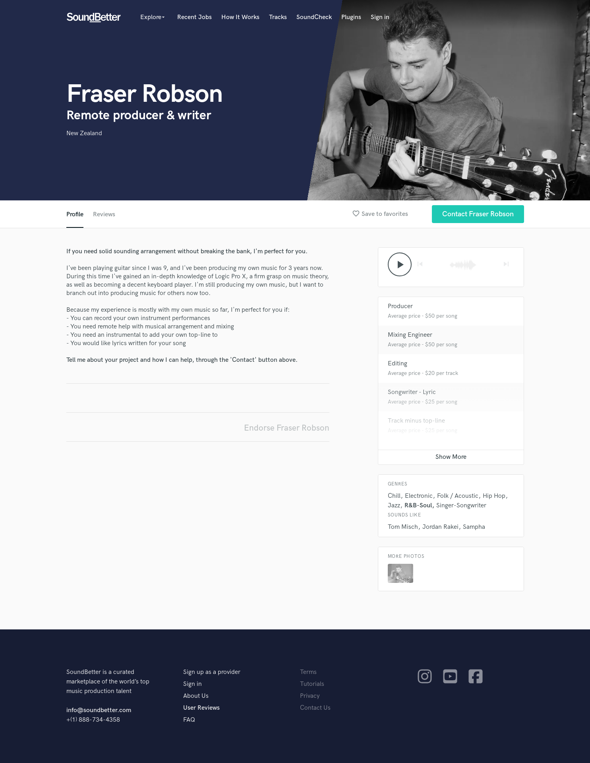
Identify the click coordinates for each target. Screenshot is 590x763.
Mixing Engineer (410, 335)
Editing (397, 363)
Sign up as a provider (211, 672)
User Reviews (201, 708)
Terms (308, 672)
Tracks (278, 17)
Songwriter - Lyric (412, 392)
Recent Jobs (194, 17)
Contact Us (315, 708)
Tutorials (312, 684)
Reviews (104, 214)
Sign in (380, 17)
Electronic (419, 496)
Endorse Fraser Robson (286, 428)
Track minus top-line (416, 421)
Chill (394, 496)
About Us (196, 696)
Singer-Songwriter (461, 505)
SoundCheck (314, 17)
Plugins (351, 17)
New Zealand (84, 133)
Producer (400, 306)
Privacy (310, 696)
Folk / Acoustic (457, 496)
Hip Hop (494, 496)
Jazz (394, 505)
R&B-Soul (418, 505)
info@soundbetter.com (98, 710)
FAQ (189, 720)
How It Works (240, 17)
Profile (74, 214)
